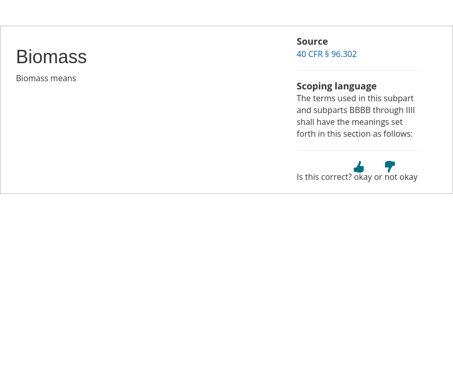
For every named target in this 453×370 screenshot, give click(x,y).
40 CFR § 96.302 (327, 54)
